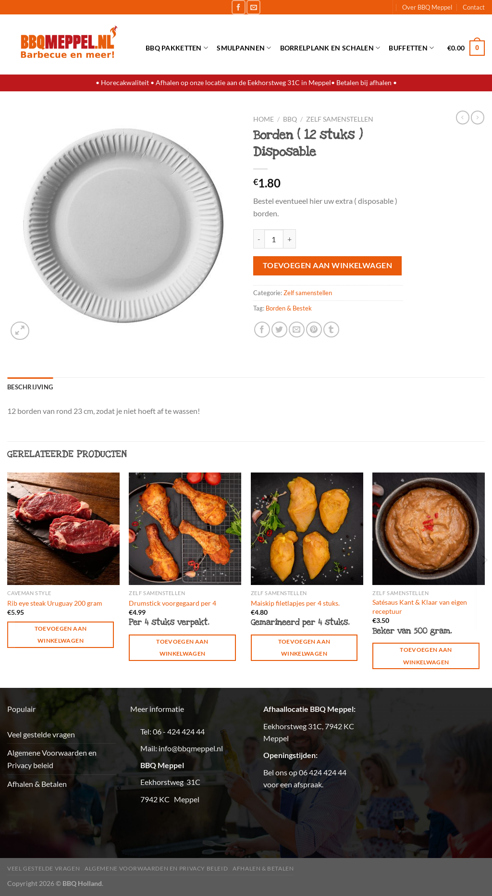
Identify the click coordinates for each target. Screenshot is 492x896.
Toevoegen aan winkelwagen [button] (61, 634)
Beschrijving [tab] (30, 387)
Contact (474, 7)
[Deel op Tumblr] (331, 329)
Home (263, 119)
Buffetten (411, 47)
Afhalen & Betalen (37, 783)
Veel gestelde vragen (41, 734)
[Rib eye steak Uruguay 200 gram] (63, 529)
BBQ (290, 119)
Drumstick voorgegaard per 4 (172, 603)
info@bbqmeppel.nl (191, 748)
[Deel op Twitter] (279, 329)
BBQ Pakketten (177, 47)
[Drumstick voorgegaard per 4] (185, 529)
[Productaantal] (273, 239)
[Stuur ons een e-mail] (253, 7)
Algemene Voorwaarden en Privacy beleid (52, 759)
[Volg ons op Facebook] (239, 7)
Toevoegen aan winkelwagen (328, 265)
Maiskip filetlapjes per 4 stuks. (295, 603)
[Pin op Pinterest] (314, 329)
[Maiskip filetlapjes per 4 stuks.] (307, 529)
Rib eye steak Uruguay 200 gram (54, 603)
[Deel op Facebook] (262, 329)
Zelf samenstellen (339, 119)
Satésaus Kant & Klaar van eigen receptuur (419, 606)
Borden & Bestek (289, 308)
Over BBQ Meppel (427, 7)
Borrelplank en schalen (330, 47)
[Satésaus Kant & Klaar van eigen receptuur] (428, 529)
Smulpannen (244, 47)
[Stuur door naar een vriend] (297, 329)
